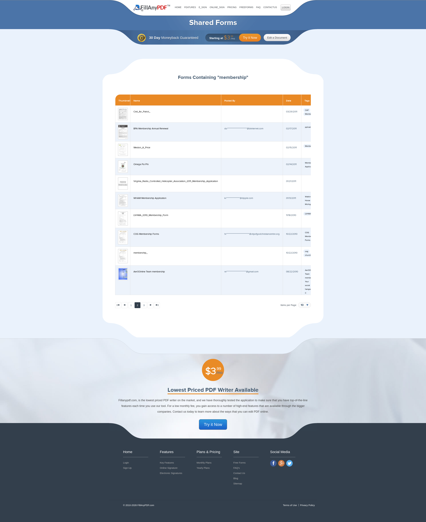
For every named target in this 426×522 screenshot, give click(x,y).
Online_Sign (217, 7)
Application (310, 167)
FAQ (258, 7)
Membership (310, 114)
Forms (307, 240)
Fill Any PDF (151, 8)
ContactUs (270, 7)
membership (310, 278)
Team (307, 274)
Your (307, 281)
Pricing (232, 7)
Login (285, 7)
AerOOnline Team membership (149, 271)
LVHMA (308, 214)
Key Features (167, 462)
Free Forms (239, 462)
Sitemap (237, 483)
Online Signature (169, 468)
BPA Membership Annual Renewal (150, 128)
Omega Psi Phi (140, 164)
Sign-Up (127, 468)
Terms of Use (290, 505)
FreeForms (246, 7)
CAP (307, 110)
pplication (309, 127)
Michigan (309, 204)
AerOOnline (310, 270)
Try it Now (250, 37)
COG (307, 232)
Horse (307, 200)
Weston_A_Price (141, 147)
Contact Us (239, 473)
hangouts (309, 289)
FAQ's (236, 468)
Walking (308, 197)
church (308, 255)
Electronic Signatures (171, 473)
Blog (235, 478)
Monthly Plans (204, 462)
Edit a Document (277, 37)
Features (190, 7)
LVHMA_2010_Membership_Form (150, 215)
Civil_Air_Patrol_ (141, 111)
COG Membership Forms (146, 234)
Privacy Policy (307, 505)
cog (306, 251)
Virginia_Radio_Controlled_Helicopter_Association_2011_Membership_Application (175, 181)
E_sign (203, 7)
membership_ (140, 253)
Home (178, 7)
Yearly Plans (203, 468)
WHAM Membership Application (149, 198)
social (307, 285)
